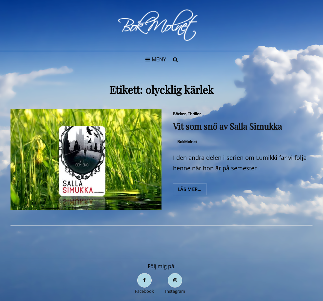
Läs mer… (192, 190)
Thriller (194, 114)
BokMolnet (187, 141)
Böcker (179, 114)
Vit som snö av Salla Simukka (227, 126)
